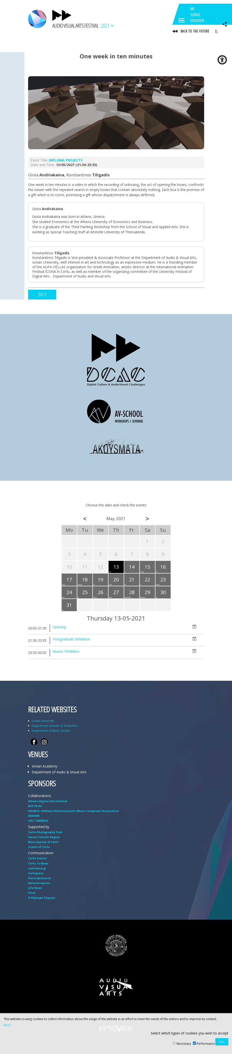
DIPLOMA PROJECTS (66, 160)
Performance (206, 1044)
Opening (59, 627)
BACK (42, 294)
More (7, 1025)
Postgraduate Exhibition (71, 639)
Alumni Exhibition (66, 651)
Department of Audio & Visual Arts (54, 725)
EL (216, 31)
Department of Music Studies (51, 730)
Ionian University (43, 721)
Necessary (184, 1044)
